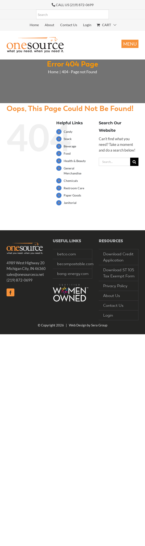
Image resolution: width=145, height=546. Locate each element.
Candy (68, 131)
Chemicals (71, 181)
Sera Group (99, 325)
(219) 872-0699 (19, 280)
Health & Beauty (75, 161)
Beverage (70, 146)
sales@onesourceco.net (25, 274)
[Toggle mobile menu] (129, 44)
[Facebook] (10, 292)
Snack (68, 139)
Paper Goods (72, 195)
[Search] (134, 162)
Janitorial (70, 203)
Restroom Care (74, 188)
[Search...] (114, 162)
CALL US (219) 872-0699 (75, 5)
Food (67, 153)
